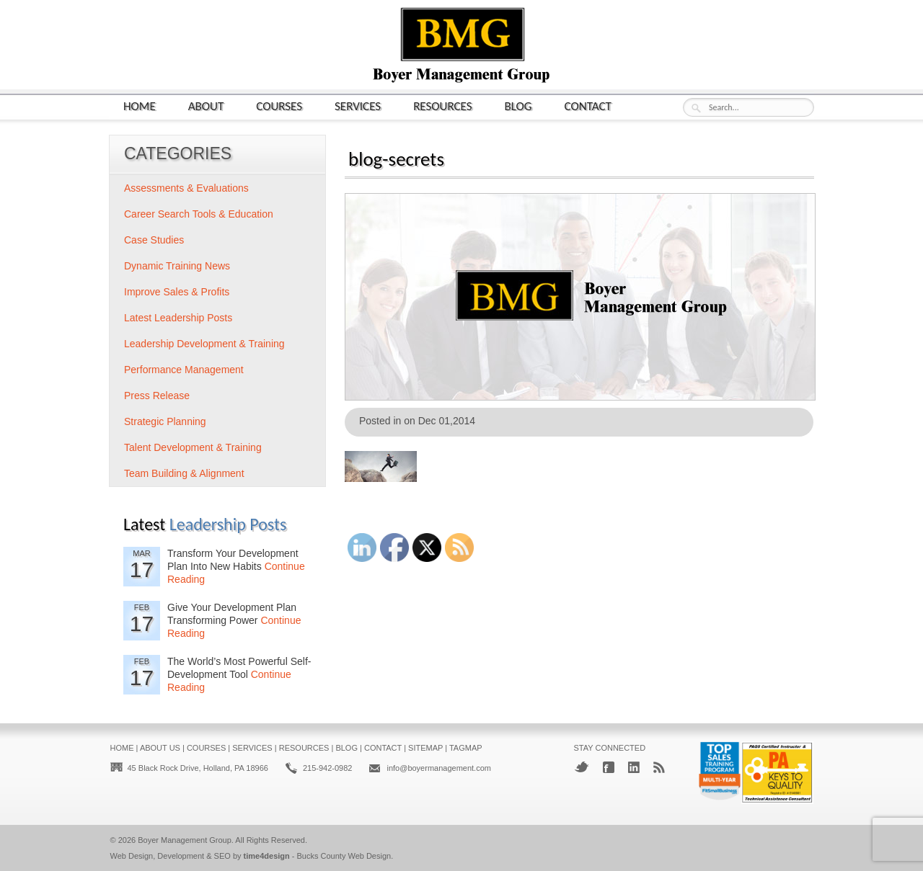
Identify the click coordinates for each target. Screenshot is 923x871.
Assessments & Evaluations (186, 188)
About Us (160, 747)
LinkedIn (634, 767)
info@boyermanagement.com (438, 768)
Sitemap (425, 747)
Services (358, 105)
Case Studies (154, 240)
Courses (279, 105)
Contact (588, 105)
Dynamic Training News (177, 266)
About (206, 105)
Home (139, 105)
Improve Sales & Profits (176, 292)
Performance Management (184, 369)
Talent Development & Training (193, 447)
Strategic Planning (165, 421)
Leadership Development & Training (204, 343)
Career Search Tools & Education (198, 214)
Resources (442, 105)
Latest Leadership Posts (178, 317)
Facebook (608, 767)
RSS (659, 767)
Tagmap (465, 747)
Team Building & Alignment (184, 473)
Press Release (157, 395)
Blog (518, 105)
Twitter (581, 766)
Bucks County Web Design (344, 856)
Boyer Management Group (184, 840)
